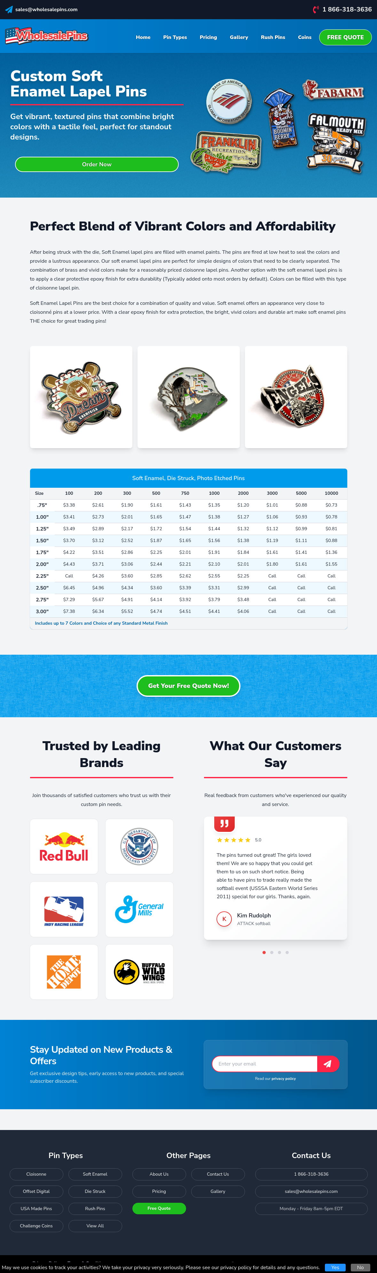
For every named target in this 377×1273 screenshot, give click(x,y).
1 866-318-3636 (347, 9)
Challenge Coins (36, 1226)
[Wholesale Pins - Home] (47, 36)
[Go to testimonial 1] (264, 952)
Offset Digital (36, 1191)
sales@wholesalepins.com (46, 9)
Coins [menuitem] (304, 37)
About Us (159, 1174)
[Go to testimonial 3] (279, 952)
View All (95, 1226)
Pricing (159, 1191)
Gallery (218, 1191)
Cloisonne (36, 1174)
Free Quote (158, 1208)
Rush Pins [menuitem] (273, 37)
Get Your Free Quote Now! (188, 686)
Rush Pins (95, 1209)
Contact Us (218, 1174)
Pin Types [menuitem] (175, 37)
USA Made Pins (36, 1209)
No (360, 1267)
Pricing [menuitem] (208, 37)
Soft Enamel (95, 1174)
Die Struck (95, 1191)
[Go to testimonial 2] (271, 952)
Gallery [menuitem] (239, 37)
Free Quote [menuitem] (345, 37)
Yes (335, 1267)
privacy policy (283, 1078)
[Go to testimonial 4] (287, 952)
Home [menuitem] (143, 37)
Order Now (97, 164)
